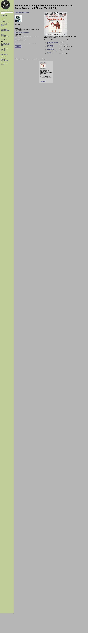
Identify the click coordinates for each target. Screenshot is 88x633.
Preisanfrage (18, 46)
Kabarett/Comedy (4, 24)
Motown (17, 23)
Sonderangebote (4, 39)
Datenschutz (3, 19)
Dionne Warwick (50, 49)
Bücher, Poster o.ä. (4, 54)
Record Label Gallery (4, 60)
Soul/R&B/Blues (3, 35)
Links (2, 61)
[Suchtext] (7, 12)
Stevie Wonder (50, 41)
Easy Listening (3, 28)
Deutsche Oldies (4, 26)
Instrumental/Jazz (4, 29)
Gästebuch (3, 17)
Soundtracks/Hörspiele (5, 36)
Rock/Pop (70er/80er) (4, 48)
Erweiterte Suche (4, 15)
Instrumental (3, 50)
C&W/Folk (2, 25)
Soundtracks (3, 49)
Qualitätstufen (3, 56)
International (3, 51)
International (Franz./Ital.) (5, 30)
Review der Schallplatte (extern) (22, 32)
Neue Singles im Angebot (5, 43)
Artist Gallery (3, 59)
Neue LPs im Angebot (5, 23)
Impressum (3, 64)
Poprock (2, 34)
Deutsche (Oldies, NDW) (5, 44)
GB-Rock (2, 31)
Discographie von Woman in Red (22, 12)
